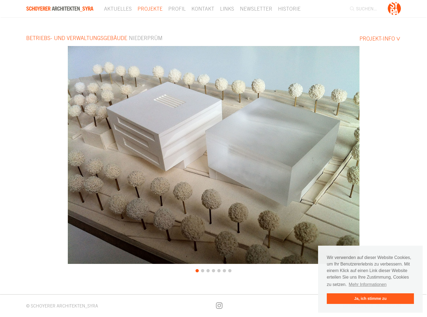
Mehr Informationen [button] (368, 284)
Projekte (150, 9)
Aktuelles (118, 9)
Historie (289, 9)
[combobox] (366, 8)
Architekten (59, 8)
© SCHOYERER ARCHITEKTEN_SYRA (62, 305)
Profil (177, 9)
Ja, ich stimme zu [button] (370, 298)
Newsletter (256, 9)
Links (227, 9)
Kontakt (202, 9)
